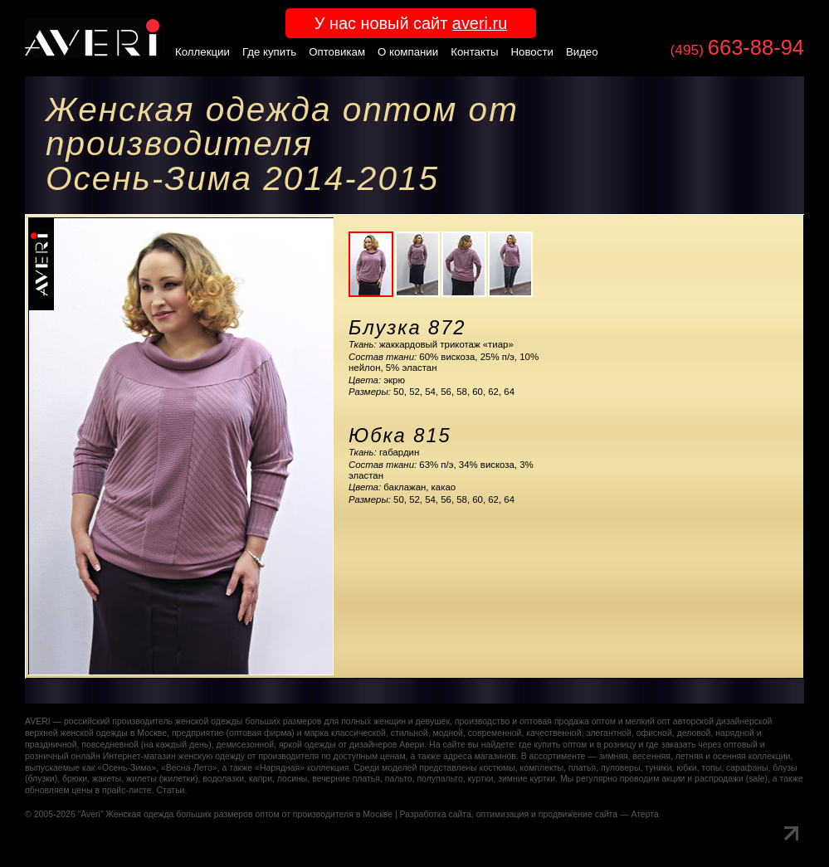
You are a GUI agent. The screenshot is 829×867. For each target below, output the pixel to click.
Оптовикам (337, 52)
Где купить (269, 52)
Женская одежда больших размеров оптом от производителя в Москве (249, 814)
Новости (532, 52)
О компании (408, 52)
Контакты (474, 52)
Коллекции (202, 52)
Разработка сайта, (437, 814)
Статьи (170, 790)
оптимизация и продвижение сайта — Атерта (567, 814)
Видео (582, 52)
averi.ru (479, 23)
